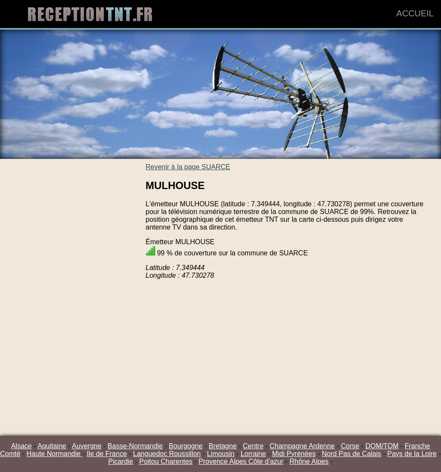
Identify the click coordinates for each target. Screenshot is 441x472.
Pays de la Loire (412, 453)
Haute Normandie (55, 453)
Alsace (21, 446)
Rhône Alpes (309, 461)
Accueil (415, 13)
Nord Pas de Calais (351, 453)
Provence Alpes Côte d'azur (241, 461)
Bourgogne (185, 446)
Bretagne (223, 446)
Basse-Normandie (135, 446)
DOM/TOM (381, 446)
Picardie (120, 461)
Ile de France (107, 453)
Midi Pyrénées (294, 453)
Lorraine (253, 453)
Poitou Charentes (166, 461)
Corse (350, 446)
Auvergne (87, 446)
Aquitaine (51, 446)
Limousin (220, 453)
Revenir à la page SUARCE (188, 167)
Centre (253, 446)
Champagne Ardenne (302, 446)
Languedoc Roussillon (167, 453)
